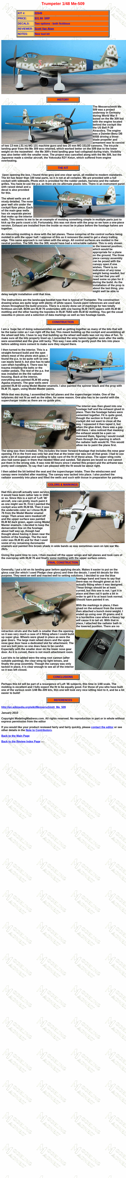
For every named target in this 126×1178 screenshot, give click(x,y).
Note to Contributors (39, 730)
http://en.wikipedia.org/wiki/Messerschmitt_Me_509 (33, 707)
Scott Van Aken (44, 28)
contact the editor (102, 727)
